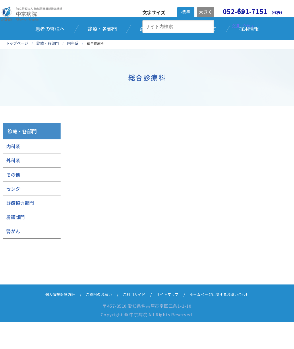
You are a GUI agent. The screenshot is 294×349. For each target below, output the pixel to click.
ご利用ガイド (132, 321)
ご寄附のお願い (93, 321)
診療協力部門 (20, 229)
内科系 (13, 172)
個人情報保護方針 (50, 321)
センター (15, 215)
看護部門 (15, 243)
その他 (13, 201)
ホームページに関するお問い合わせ (227, 321)
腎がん (13, 257)
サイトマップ (169, 321)
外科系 (13, 187)
